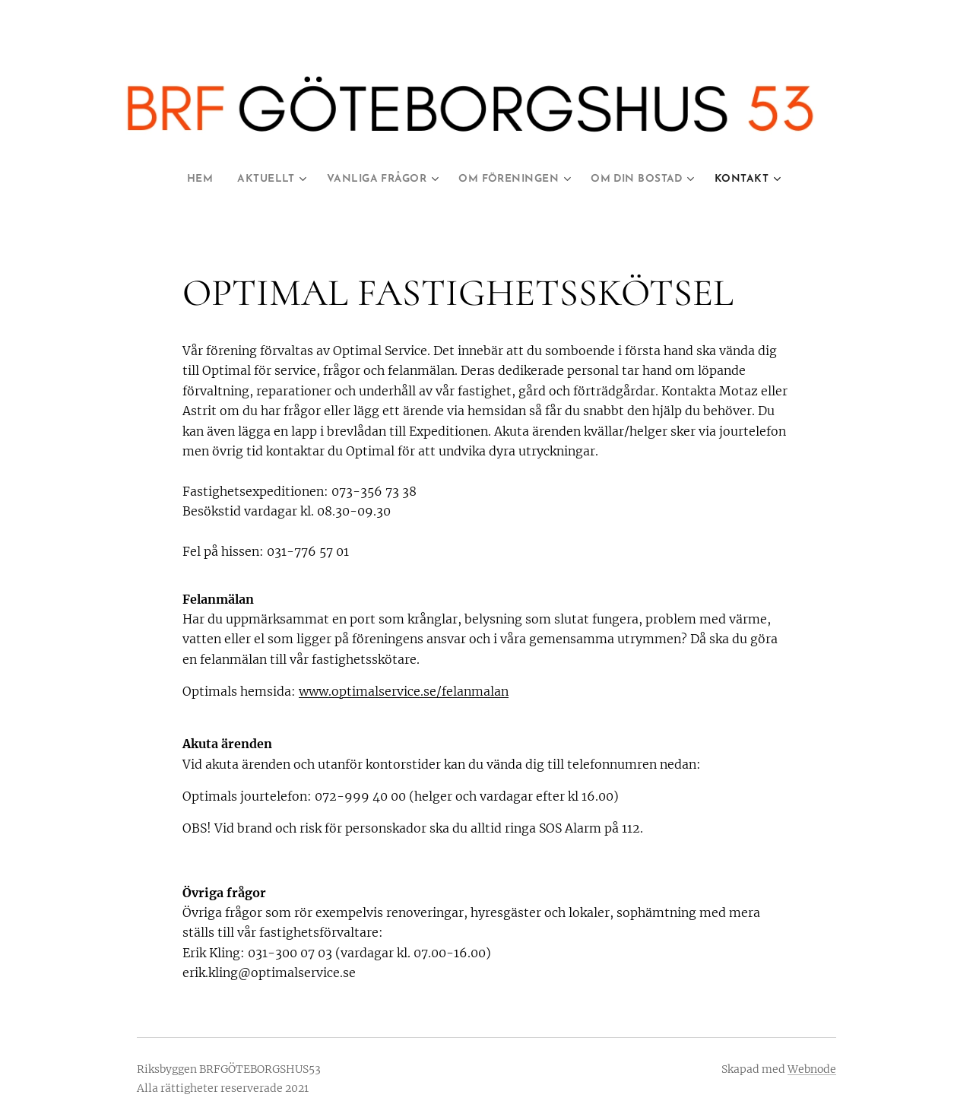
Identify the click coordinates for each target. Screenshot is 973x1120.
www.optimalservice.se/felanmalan (404, 691)
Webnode (812, 1069)
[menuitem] (187, 179)
